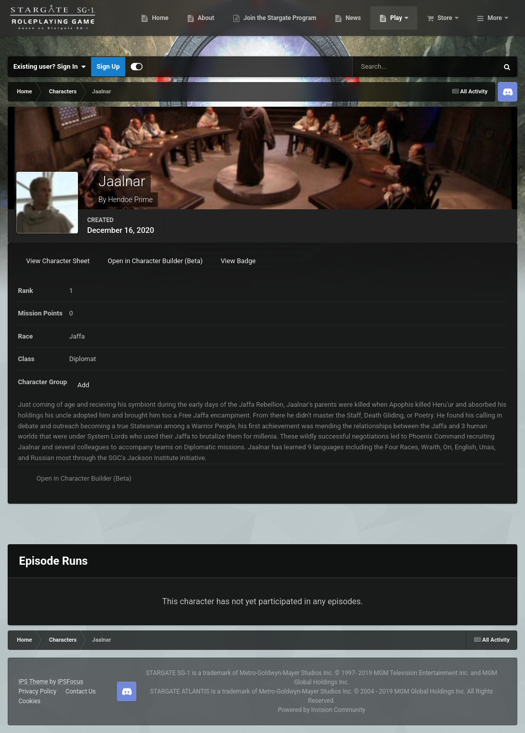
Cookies (29, 701)
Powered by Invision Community (322, 710)
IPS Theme (33, 681)
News (402, 25)
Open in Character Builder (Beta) (155, 261)
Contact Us (81, 691)
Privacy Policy (37, 691)
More (494, 25)
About (255, 25)
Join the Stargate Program (329, 25)
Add (83, 385)
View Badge (238, 261)
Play (446, 25)
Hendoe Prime (130, 199)
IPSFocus (70, 681)
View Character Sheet (58, 261)
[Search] (396, 66)
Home (209, 25)
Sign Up (107, 66)
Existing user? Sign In (49, 66)
